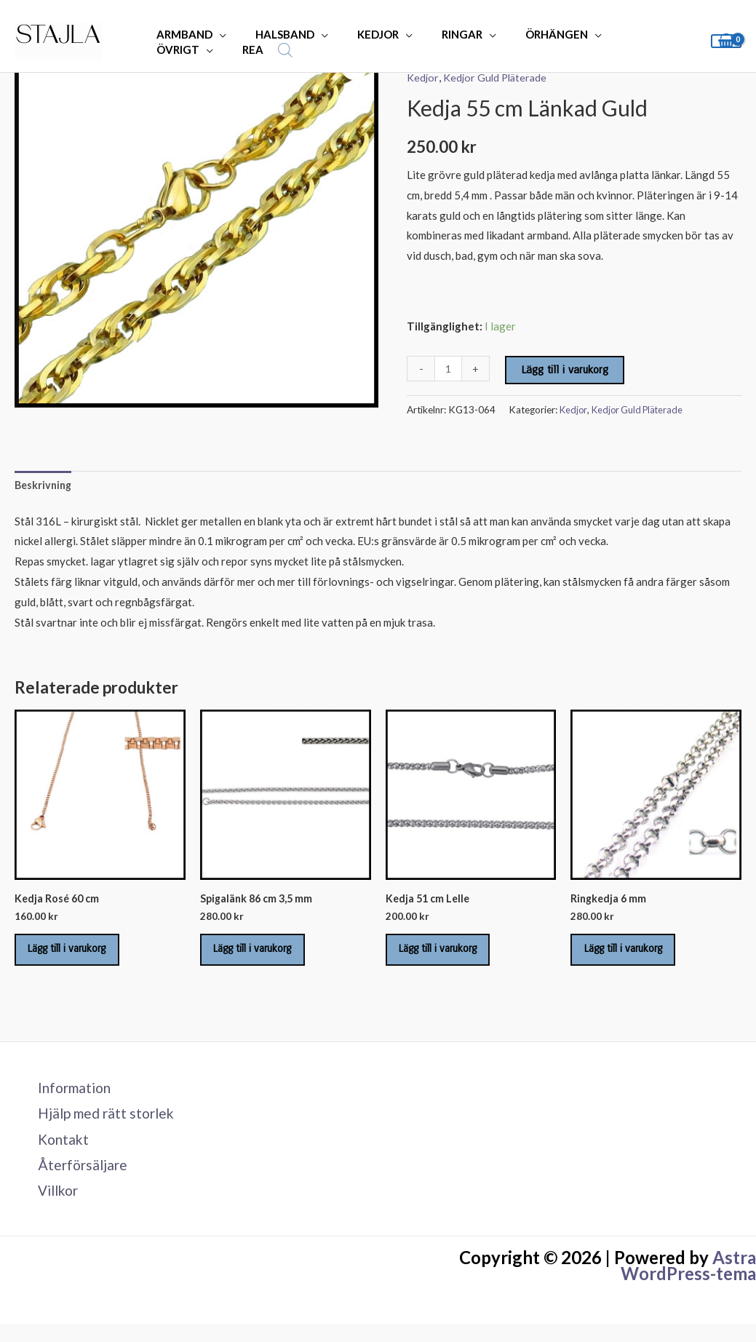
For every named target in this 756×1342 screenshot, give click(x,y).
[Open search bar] (192, 50)
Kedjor (423, 77)
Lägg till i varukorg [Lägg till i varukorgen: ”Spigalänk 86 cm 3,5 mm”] (263, 955)
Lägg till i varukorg (566, 369)
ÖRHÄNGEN (524, 34)
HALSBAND (273, 34)
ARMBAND (181, 34)
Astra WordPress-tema (688, 1283)
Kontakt (56, 1153)
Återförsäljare (75, 1180)
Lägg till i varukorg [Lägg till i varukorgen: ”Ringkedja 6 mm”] (633, 955)
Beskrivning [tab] (45, 485)
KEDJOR (360, 34)
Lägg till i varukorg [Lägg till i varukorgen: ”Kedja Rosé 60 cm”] (78, 955)
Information (68, 1099)
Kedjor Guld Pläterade (497, 77)
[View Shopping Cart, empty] (726, 41)
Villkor (51, 1207)
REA (163, 49)
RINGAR (436, 34)
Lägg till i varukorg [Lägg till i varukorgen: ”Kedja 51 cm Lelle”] (449, 955)
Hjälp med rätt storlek (101, 1126)
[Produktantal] (448, 368)
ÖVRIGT (612, 34)
